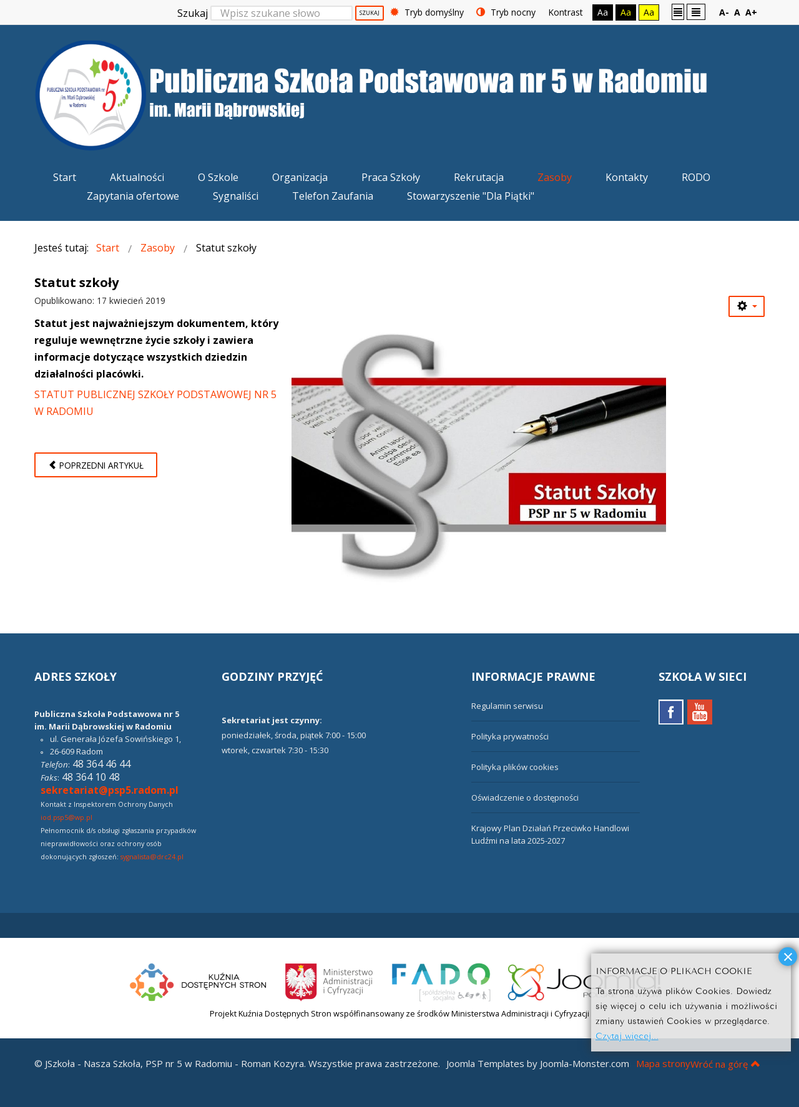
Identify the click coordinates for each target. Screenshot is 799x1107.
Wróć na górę (725, 1064)
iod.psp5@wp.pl (66, 817)
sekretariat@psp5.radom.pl (110, 790)
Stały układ (678, 11)
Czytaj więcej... (627, 1034)
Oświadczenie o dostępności (525, 797)
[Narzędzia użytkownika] (746, 306)
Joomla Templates (485, 1063)
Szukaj (192, 13)
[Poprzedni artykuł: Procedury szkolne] (95, 464)
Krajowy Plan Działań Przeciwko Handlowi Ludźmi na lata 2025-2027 (550, 834)
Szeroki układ (696, 11)
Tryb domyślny (427, 12)
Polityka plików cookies (515, 767)
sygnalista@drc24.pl (152, 856)
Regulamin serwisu (507, 705)
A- (724, 12)
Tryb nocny (506, 12)
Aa (602, 12)
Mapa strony (663, 1063)
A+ (751, 12)
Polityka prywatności (510, 736)
